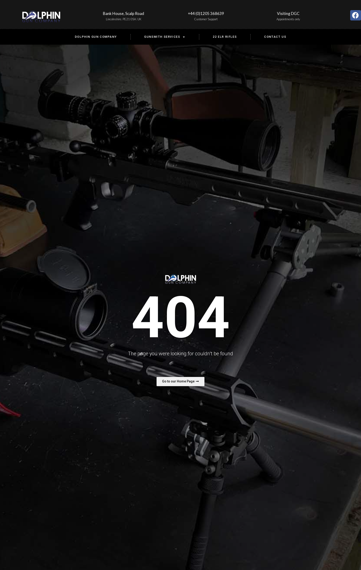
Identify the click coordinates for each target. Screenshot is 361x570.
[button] (355, 15)
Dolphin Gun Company (96, 36)
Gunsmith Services (164, 37)
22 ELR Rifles (225, 36)
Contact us (275, 36)
